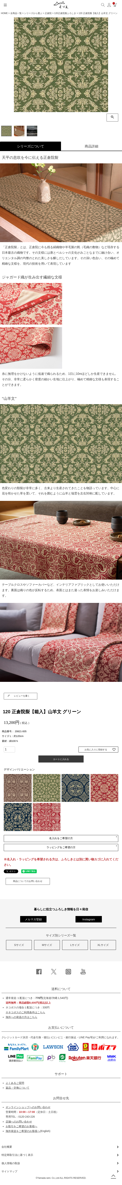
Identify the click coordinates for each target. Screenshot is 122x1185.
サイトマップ (9, 1171)
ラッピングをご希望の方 (61, 847)
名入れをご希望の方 (61, 838)
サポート (61, 1074)
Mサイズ (47, 945)
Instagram (88, 919)
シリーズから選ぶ (33, 13)
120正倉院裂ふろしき (65, 13)
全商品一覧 (16, 13)
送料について (61, 989)
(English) (28, 1131)
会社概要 (7, 1147)
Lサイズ (75, 945)
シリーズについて (30, 146)
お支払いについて (61, 1028)
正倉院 (48, 13)
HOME (4, 13)
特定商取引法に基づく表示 (17, 1155)
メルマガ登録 (33, 919)
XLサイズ (102, 945)
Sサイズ (19, 945)
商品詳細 (91, 146)
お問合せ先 (61, 1098)
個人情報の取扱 (11, 1163)
